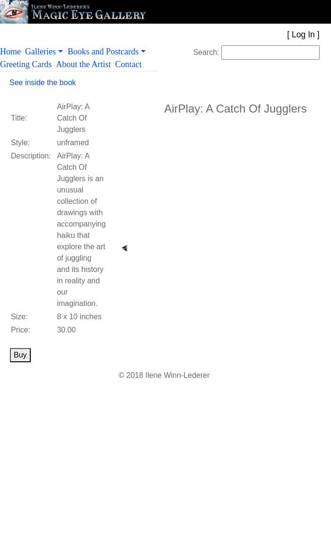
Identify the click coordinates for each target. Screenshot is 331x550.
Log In (303, 34)
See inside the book (42, 83)
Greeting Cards (28, 64)
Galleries (40, 51)
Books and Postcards (103, 51)
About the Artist (85, 64)
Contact (130, 64)
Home (12, 51)
